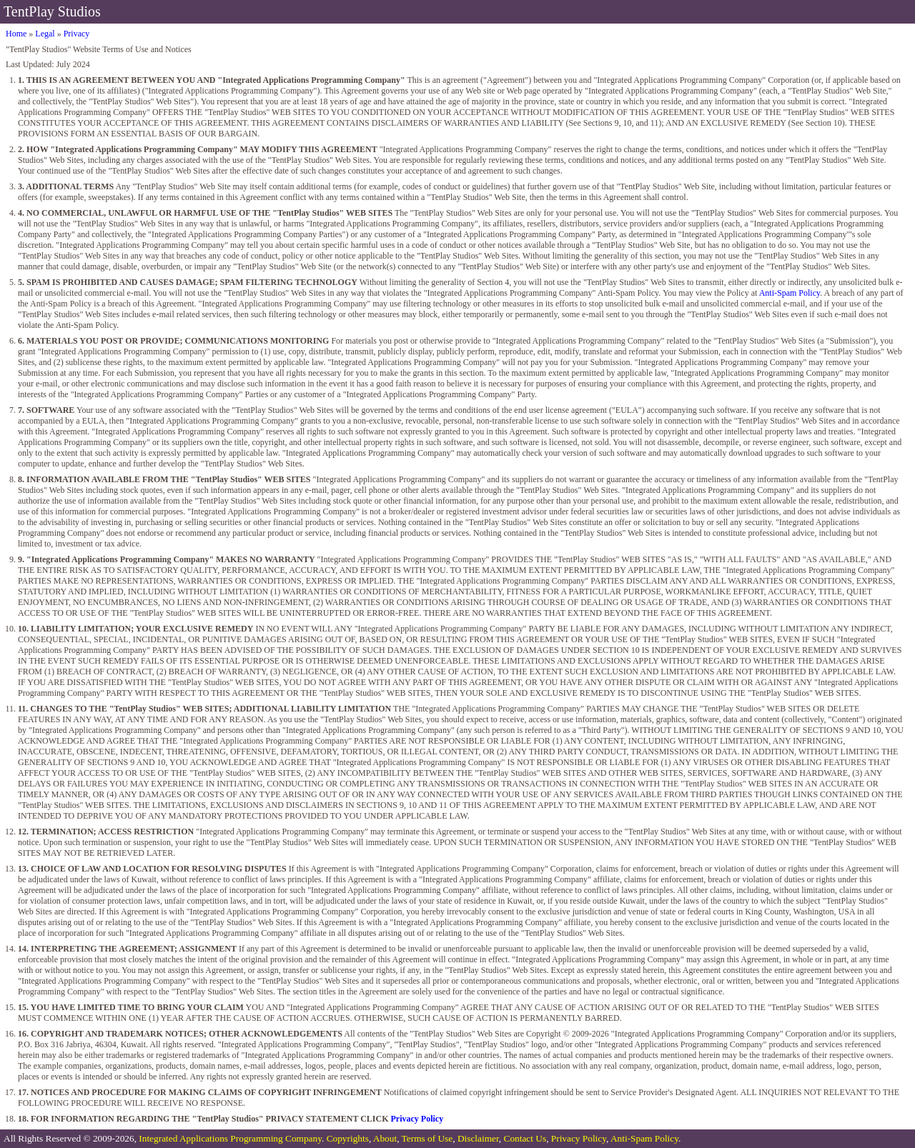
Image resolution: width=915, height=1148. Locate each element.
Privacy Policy (417, 1119)
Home (16, 34)
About (385, 1138)
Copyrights (348, 1138)
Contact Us (525, 1138)
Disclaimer (478, 1138)
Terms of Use (427, 1138)
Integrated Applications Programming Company (230, 1138)
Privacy (77, 34)
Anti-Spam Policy (790, 293)
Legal (44, 34)
